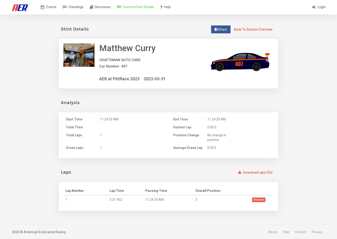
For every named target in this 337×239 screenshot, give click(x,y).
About (273, 232)
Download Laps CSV (255, 172)
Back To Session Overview (253, 29)
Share (221, 29)
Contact (301, 232)
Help (286, 232)
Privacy (317, 232)
